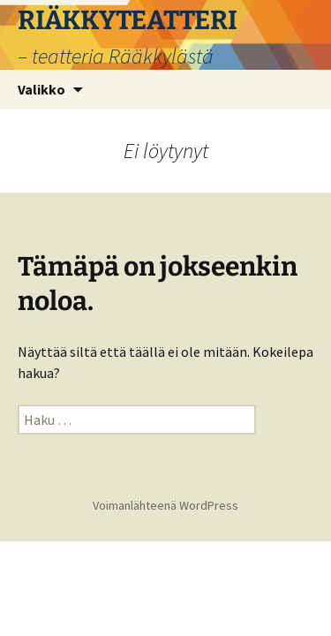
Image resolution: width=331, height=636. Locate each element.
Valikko (41, 89)
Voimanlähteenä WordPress (165, 505)
